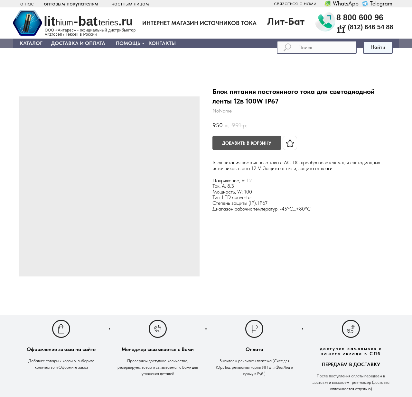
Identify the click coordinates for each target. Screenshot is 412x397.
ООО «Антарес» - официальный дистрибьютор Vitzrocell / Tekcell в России (90, 32)
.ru (125, 21)
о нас (27, 3)
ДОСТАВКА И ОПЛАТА (78, 43)
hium (64, 22)
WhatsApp (346, 3)
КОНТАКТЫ (162, 43)
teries (108, 22)
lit (49, 21)
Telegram (381, 3)
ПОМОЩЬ (128, 43)
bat (88, 21)
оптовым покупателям (71, 3)
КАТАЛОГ (31, 43)
